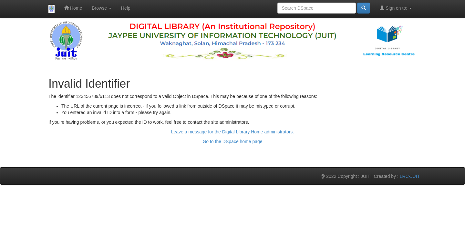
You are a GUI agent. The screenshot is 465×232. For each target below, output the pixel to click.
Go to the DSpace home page (232, 141)
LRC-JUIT (410, 176)
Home (73, 8)
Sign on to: (396, 8)
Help (125, 8)
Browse (101, 8)
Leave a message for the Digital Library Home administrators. (232, 131)
